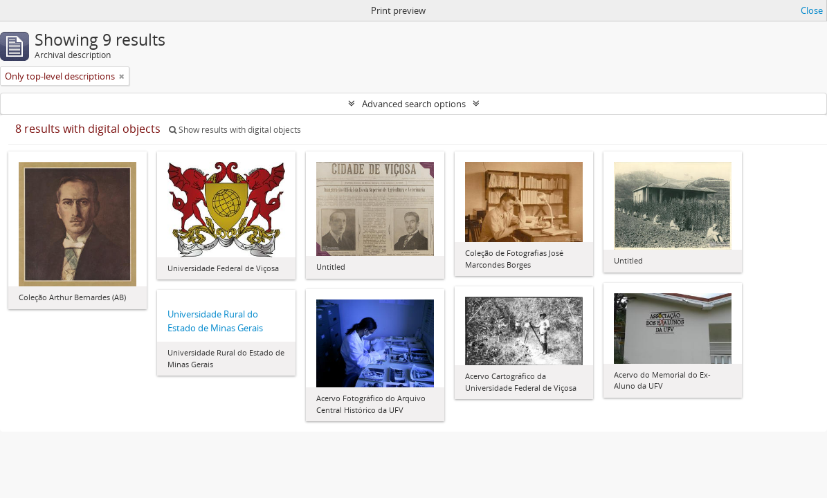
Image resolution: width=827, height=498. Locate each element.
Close (812, 10)
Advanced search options (414, 104)
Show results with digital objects (235, 130)
